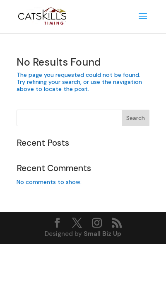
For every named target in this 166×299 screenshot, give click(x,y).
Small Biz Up (102, 234)
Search (135, 118)
